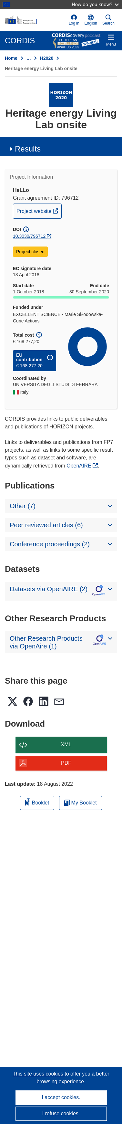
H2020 (46, 58)
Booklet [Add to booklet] (37, 801)
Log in (74, 20)
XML (66, 744)
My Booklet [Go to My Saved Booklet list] (80, 803)
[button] (91, 20)
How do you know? (95, 4)
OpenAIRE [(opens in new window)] (79, 465)
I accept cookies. (61, 1097)
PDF (66, 763)
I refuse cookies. (61, 1113)
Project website (39, 210)
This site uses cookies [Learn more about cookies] (39, 1074)
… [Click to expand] (28, 58)
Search (108, 20)
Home (11, 58)
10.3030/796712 (29, 236)
